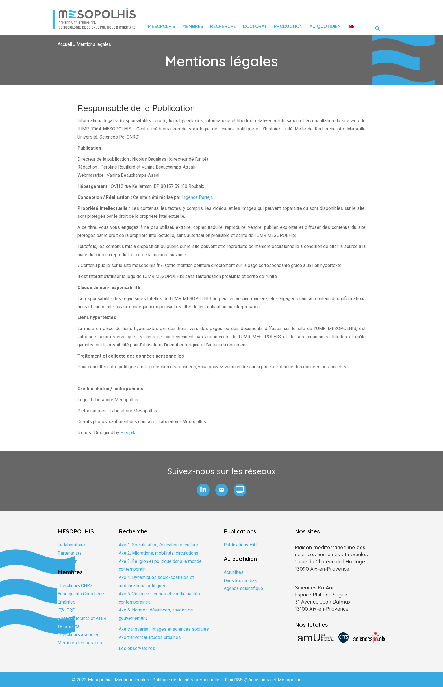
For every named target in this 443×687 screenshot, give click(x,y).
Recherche (223, 26)
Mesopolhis (161, 26)
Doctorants (68, 626)
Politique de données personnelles (187, 679)
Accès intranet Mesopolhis (274, 679)
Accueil (65, 44)
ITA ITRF (66, 610)
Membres (192, 26)
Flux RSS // (236, 679)
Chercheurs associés (78, 634)
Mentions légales (132, 679)
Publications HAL (241, 545)
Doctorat (255, 26)
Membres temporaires (80, 642)
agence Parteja (198, 197)
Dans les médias (240, 580)
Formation (67, 561)
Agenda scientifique (243, 588)
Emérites (66, 602)
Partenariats (70, 553)
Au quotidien (325, 26)
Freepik (127, 432)
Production (288, 26)
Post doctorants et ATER (82, 618)
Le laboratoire (71, 545)
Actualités (234, 572)
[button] (203, 490)
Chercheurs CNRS (75, 585)
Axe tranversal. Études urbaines (150, 637)
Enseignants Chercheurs (81, 593)
